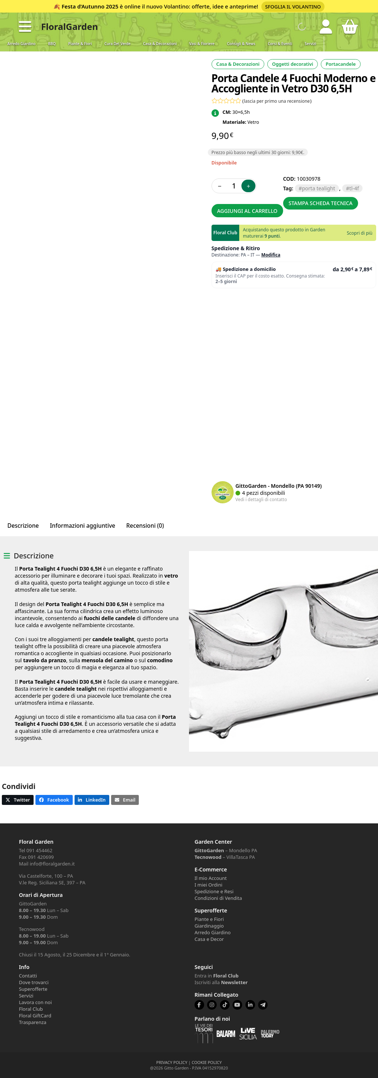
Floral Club (31, 1009)
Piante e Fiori (209, 919)
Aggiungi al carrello (247, 210)
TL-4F (354, 188)
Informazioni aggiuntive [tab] (82, 526)
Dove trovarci (33, 982)
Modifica (271, 255)
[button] (25, 26)
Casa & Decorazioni (160, 43)
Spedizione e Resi (214, 891)
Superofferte (33, 989)
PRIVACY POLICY (171, 1062)
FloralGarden (69, 26)
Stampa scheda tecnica (321, 203)
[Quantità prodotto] (234, 186)
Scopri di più (359, 233)
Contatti (28, 975)
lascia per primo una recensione (277, 101)
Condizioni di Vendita (218, 898)
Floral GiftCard (35, 1015)
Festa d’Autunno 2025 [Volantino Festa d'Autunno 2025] (90, 6)
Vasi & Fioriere (201, 43)
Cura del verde (117, 43)
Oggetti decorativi (292, 64)
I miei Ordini (208, 884)
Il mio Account (211, 878)
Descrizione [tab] (23, 526)
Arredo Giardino (21, 43)
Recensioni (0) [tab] (145, 526)
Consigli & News (241, 43)
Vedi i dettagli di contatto (261, 499)
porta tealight (318, 188)
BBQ (52, 43)
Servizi (310, 43)
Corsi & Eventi (280, 43)
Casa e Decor (209, 939)
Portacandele (340, 64)
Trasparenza (32, 1022)
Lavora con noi (35, 1002)
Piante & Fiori (80, 43)
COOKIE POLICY (206, 1062)
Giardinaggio (209, 925)
